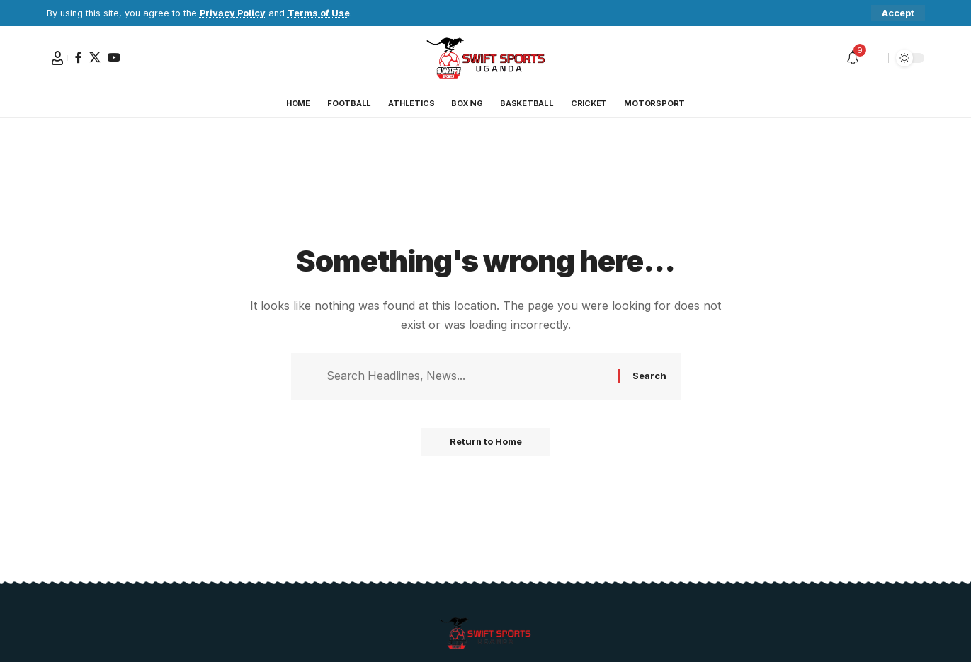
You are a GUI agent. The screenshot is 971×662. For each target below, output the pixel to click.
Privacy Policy (233, 13)
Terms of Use (319, 13)
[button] (898, 13)
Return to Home (485, 442)
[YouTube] (114, 57)
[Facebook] (79, 57)
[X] (95, 57)
